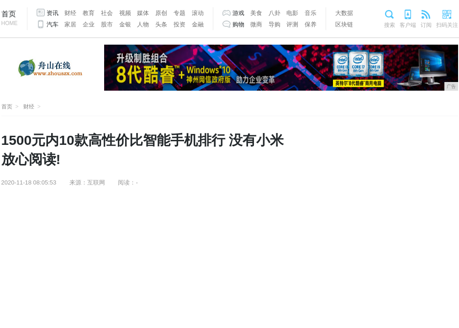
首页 (9, 19)
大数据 (344, 13)
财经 (70, 13)
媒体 (143, 13)
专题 (179, 13)
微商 (256, 24)
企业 (89, 24)
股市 (107, 24)
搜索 (389, 25)
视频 (125, 13)
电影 (292, 13)
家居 (70, 24)
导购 (274, 24)
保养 (311, 24)
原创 (161, 13)
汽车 (52, 24)
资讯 (52, 13)
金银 (125, 24)
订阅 (426, 25)
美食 (256, 13)
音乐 (311, 13)
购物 (238, 24)
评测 (292, 24)
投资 (179, 24)
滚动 (198, 13)
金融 (198, 24)
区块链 (344, 24)
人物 (143, 24)
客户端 (408, 25)
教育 (89, 13)
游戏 (238, 13)
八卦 (274, 13)
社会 (107, 13)
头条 (161, 24)
